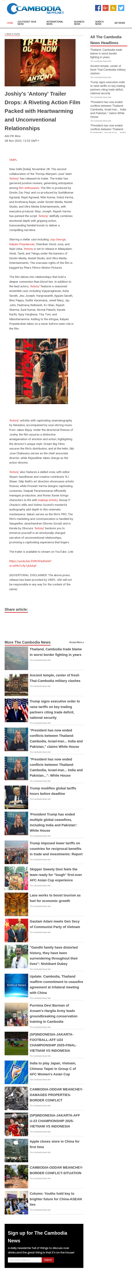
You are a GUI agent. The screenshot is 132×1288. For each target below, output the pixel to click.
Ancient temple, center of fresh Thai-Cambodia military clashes (108, 69)
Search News (99, 23)
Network (120, 23)
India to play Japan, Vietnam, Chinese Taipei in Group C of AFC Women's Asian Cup (53, 1068)
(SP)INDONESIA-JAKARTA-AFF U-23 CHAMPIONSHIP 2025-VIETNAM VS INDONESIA (55, 1120)
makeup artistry (48, 500)
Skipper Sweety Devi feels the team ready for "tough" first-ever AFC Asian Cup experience (56, 874)
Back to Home (12, 34)
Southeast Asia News (27, 23)
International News (54, 23)
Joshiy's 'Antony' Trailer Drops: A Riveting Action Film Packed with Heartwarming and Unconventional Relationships (42, 111)
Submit (48, 1259)
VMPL (13, 160)
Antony (14, 178)
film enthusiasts (29, 188)
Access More (75, 642)
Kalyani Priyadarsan (21, 244)
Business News (79, 23)
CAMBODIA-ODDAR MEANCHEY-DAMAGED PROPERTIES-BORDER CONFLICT (56, 1094)
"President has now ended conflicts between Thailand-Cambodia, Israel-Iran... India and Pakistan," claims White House (108, 109)
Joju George (58, 239)
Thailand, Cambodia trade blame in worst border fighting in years (106, 53)
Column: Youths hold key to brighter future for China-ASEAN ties (56, 1199)
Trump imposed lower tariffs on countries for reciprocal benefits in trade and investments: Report (56, 848)
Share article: (16, 609)
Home (10, 23)
